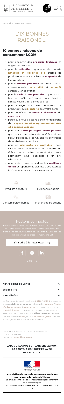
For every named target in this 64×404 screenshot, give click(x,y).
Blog (32, 260)
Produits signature (16, 189)
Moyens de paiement (48, 202)
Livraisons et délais (48, 189)
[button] (47, 8)
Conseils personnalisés (16, 202)
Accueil (7, 23)
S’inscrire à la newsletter (32, 242)
